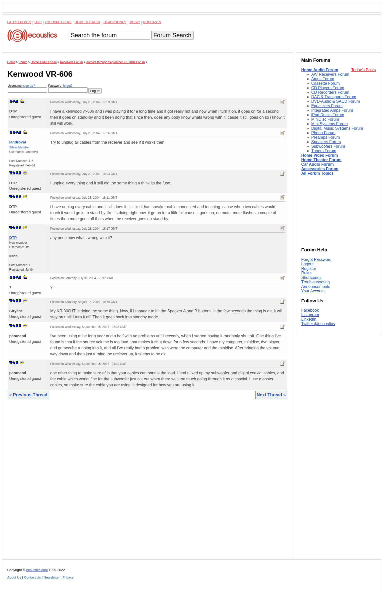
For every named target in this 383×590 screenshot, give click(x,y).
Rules (306, 273)
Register (308, 268)
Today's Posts (363, 70)
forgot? (67, 85)
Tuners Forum (323, 151)
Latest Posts (19, 22)
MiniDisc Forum (325, 119)
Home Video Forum (319, 155)
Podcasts (152, 22)
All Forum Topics (317, 173)
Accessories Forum (319, 169)
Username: (27, 88)
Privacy (68, 577)
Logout (307, 264)
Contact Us (32, 577)
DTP (13, 237)
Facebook (310, 310)
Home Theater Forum (321, 160)
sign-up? (29, 85)
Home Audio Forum (319, 70)
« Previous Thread (28, 394)
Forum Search (172, 35)
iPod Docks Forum (327, 115)
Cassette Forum (325, 83)
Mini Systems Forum (329, 124)
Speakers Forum (326, 142)
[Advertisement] (147, 482)
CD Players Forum (327, 88)
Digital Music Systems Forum (337, 128)
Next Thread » (271, 394)
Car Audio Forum (317, 164)
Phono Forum (323, 133)
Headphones (115, 22)
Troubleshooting (315, 282)
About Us (14, 577)
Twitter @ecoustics (318, 324)
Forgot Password (316, 259)
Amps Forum (322, 79)
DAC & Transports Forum (333, 97)
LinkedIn (308, 319)
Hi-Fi (38, 22)
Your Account (313, 291)
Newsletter (52, 577)
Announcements (315, 286)
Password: (68, 88)
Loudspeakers (58, 22)
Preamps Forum (325, 137)
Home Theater (87, 22)
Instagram (310, 315)
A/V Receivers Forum (330, 74)
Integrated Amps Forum (332, 110)
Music (135, 22)
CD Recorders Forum (330, 92)
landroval (17, 142)
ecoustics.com (37, 570)
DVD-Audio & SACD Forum (335, 101)
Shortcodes (311, 277)
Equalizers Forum (326, 106)
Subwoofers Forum (328, 146)
